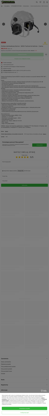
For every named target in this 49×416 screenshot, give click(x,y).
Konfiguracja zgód (24, 412)
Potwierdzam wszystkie (24, 408)
